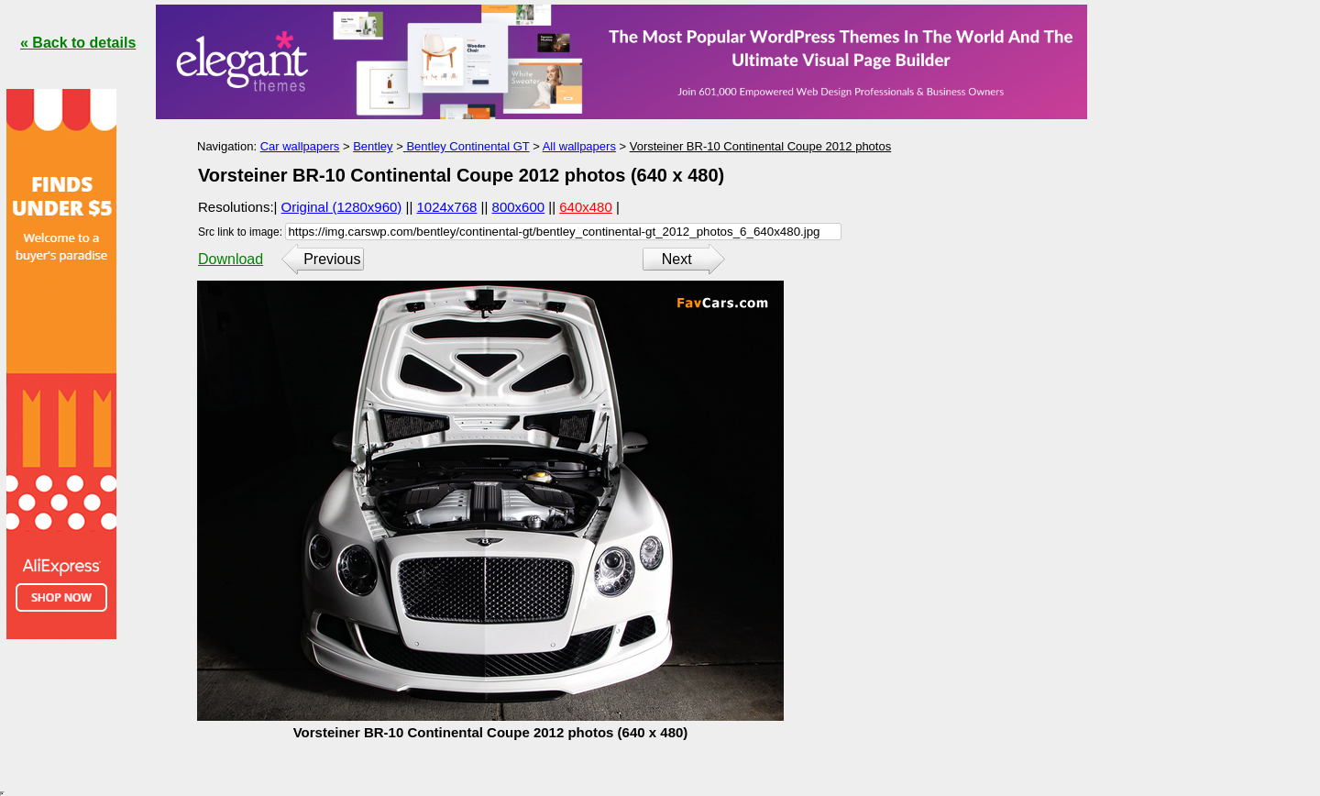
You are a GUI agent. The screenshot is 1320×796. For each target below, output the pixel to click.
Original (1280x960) (341, 207)
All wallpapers (579, 146)
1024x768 (447, 207)
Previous (331, 259)
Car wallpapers (300, 146)
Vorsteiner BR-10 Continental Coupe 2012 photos (760, 146)
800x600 (518, 207)
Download (230, 259)
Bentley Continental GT (466, 146)
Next (677, 259)
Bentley (372, 146)
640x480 (585, 207)
